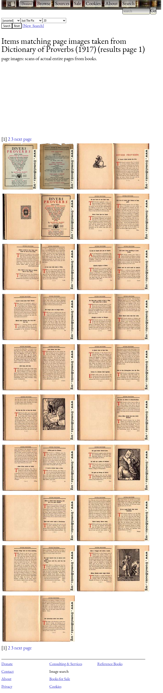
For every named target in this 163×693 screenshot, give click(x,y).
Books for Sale (59, 678)
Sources (62, 3)
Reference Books (109, 663)
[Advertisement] (78, 103)
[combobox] (136, 11)
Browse (43, 3)
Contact (7, 671)
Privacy (6, 686)
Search (128, 3)
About (111, 3)
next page (23, 139)
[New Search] (33, 25)
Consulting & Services (65, 663)
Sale (77, 3)
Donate (7, 663)
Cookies (93, 3)
